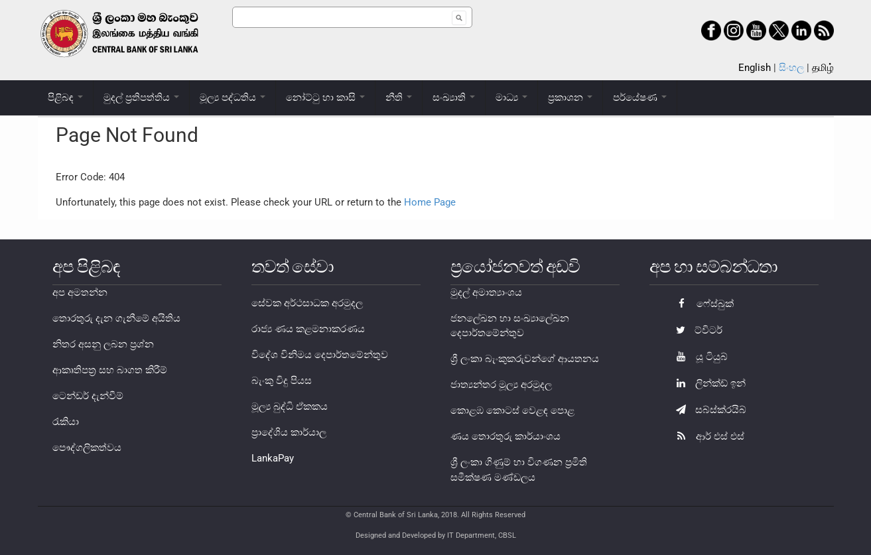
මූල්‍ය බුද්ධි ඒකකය (289, 406)
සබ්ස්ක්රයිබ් (707, 410)
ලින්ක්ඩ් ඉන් (707, 383)
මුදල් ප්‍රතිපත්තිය (141, 97)
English (754, 68)
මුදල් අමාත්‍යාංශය (486, 292)
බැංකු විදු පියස (281, 381)
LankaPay (272, 458)
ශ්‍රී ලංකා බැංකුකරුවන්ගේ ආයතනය (524, 359)
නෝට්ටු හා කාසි (325, 97)
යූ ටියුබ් (698, 357)
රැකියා (65, 422)
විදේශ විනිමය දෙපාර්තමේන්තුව (319, 355)
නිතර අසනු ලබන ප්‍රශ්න (103, 344)
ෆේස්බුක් (701, 304)
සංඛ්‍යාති (454, 97)
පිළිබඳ (65, 97)
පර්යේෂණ (640, 97)
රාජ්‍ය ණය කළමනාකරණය (308, 329)
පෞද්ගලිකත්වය (86, 448)
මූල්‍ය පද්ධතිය (232, 97)
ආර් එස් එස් (706, 436)
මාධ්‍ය (511, 97)
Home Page (430, 202)
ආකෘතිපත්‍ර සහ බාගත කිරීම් (109, 370)
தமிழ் (823, 68)
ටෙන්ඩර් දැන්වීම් (87, 396)
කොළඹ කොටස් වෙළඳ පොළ (512, 410)
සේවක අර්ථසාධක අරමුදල (307, 303)
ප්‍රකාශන (570, 97)
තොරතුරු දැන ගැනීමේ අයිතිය (116, 318)
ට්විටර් (695, 330)
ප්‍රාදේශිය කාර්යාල (288, 432)
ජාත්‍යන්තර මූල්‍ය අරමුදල (501, 385)
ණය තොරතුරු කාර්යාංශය (505, 436)
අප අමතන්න (79, 292)
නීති (398, 97)
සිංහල (791, 68)
